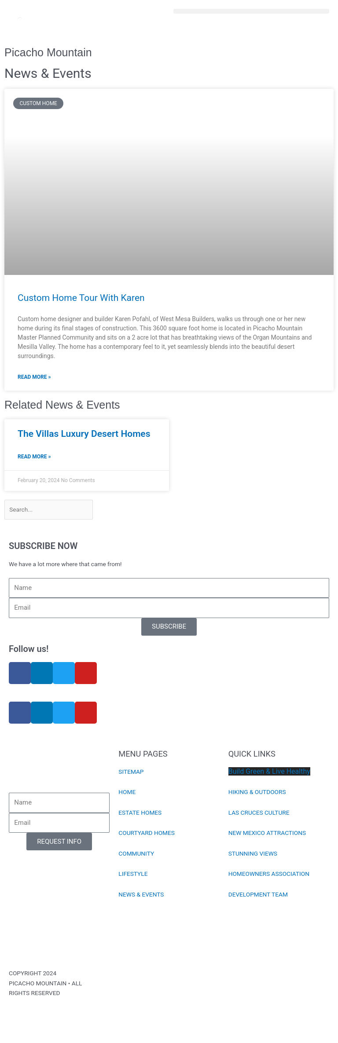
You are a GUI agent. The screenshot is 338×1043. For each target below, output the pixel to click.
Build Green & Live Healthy (269, 771)
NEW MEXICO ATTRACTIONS (267, 832)
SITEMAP (130, 771)
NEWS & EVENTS (141, 894)
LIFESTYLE (132, 873)
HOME (127, 791)
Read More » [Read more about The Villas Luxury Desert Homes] (34, 457)
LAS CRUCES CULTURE (259, 812)
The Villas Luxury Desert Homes (84, 433)
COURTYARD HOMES (146, 832)
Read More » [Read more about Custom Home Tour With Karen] (34, 377)
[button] (251, 11)
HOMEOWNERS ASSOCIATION (268, 873)
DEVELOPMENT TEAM (258, 894)
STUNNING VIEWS (252, 853)
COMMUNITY (136, 853)
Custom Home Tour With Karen (81, 298)
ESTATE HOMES (140, 812)
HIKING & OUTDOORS (257, 791)
